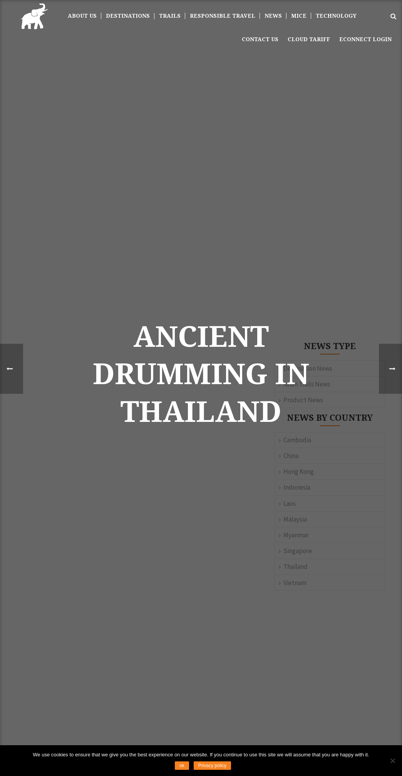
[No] (392, 760)
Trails (170, 16)
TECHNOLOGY (336, 16)
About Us (82, 16)
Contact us (260, 39)
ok (181, 765)
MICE (299, 16)
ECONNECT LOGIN (365, 39)
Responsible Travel (222, 16)
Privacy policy (212, 765)
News (273, 16)
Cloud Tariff (309, 39)
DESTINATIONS (128, 16)
